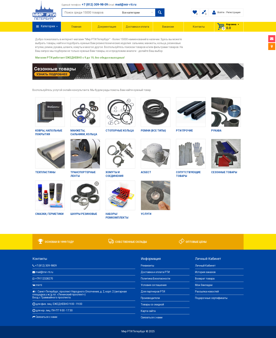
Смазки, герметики (49, 213)
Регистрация (233, 12)
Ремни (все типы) (153, 130)
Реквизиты (147, 265)
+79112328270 (44, 278)
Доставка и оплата (137, 26)
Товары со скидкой (152, 304)
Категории (46, 26)
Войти (220, 12)
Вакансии (168, 26)
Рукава (216, 130)
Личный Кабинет (205, 265)
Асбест (146, 172)
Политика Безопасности (155, 278)
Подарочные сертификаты (211, 298)
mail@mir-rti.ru (44, 272)
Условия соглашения (154, 285)
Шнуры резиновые (83, 213)
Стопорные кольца (120, 130)
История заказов (205, 272)
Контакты (199, 26)
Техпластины (45, 172)
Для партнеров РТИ (153, 291)
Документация (107, 26)
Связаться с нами (46, 316)
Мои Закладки (203, 285)
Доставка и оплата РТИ (155, 272)
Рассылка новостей (207, 291)
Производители (150, 298)
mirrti (39, 285)
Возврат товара (205, 278)
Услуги (146, 213)
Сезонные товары (224, 172)
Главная (76, 26)
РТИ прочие (184, 130)
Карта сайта (148, 310)
